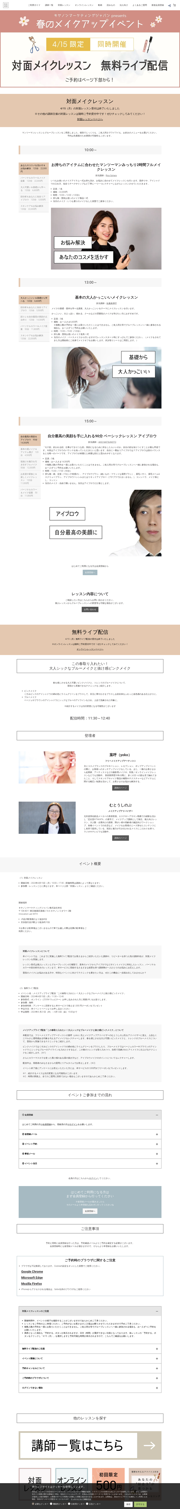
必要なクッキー (42, 1504)
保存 (128, 1504)
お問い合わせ (90, 609)
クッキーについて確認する (81, 1499)
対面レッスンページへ (90, 119)
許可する (140, 1504)
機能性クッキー (60, 1504)
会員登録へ (90, 572)
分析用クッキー (78, 1504)
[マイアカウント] (169, 6)
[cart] (174, 5)
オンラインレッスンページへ (90, 649)
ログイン (93, 1178)
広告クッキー (95, 1504)
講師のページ (120, 788)
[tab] (34, 169)
